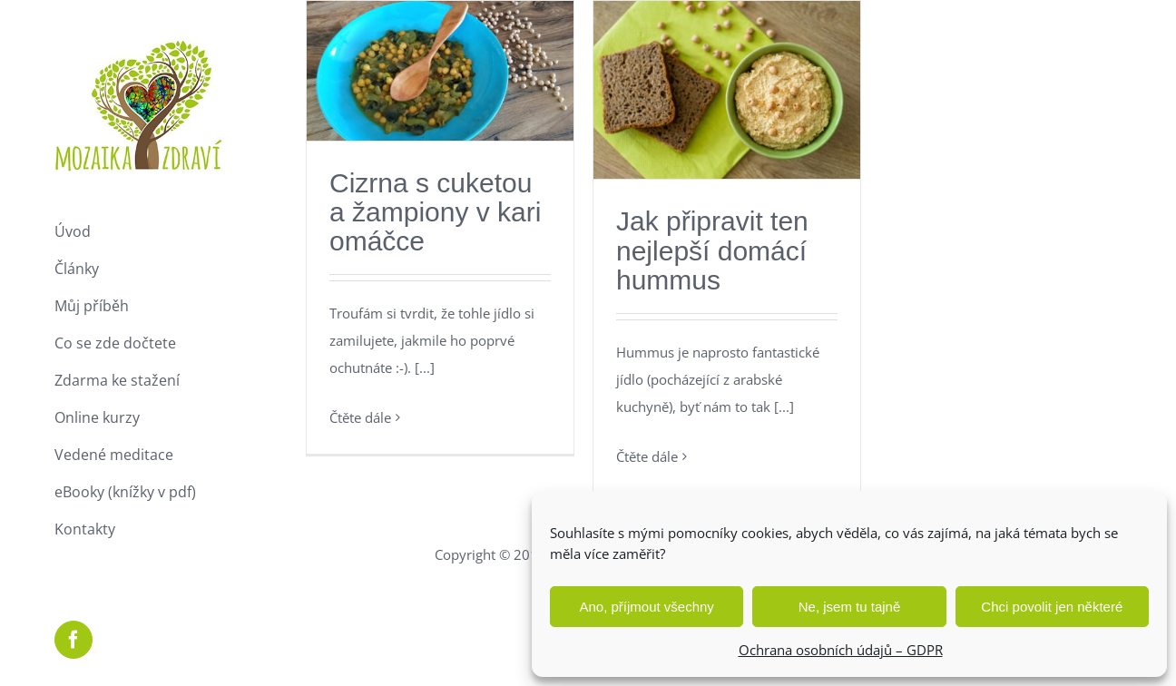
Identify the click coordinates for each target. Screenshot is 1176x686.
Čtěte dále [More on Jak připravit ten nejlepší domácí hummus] (647, 456)
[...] (425, 367)
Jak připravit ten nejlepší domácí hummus (712, 250)
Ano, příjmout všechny (646, 606)
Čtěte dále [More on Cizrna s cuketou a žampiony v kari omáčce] (360, 417)
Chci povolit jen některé (1051, 606)
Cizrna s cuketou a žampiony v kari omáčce (435, 212)
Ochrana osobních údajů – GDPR (841, 650)
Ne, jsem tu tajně (850, 606)
